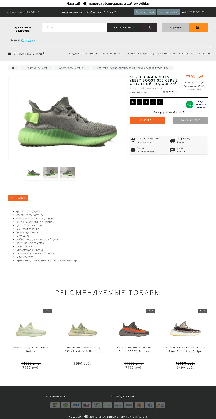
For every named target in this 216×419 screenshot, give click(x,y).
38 (146, 101)
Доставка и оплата (110, 53)
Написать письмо (169, 12)
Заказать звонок (145, 12)
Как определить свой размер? (169, 112)
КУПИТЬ (149, 120)
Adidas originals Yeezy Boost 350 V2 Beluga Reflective (134, 351)
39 (153, 101)
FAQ (150, 53)
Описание (18, 197)
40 (160, 101)
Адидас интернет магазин (80, 53)
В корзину (190, 120)
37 (139, 101)
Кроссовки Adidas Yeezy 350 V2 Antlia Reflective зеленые (82, 351)
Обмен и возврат (135, 53)
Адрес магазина (164, 53)
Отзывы (194, 53)
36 (132, 101)
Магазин (207, 53)
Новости (182, 53)
